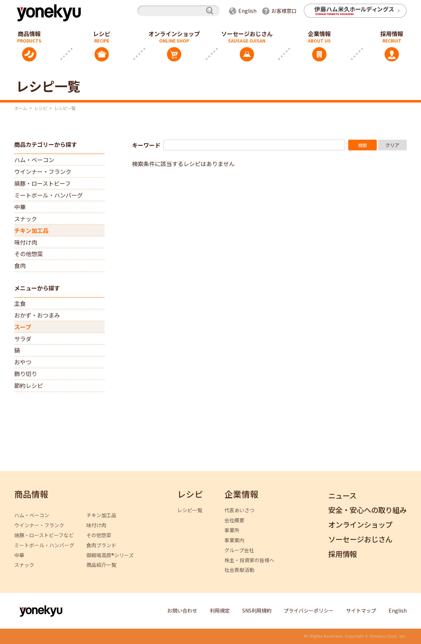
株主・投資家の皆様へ (249, 560)
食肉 (20, 265)
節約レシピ (28, 385)
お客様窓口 (284, 10)
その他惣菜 (28, 253)
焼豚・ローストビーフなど (43, 535)
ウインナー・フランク (42, 171)
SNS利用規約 (257, 610)
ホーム (20, 108)
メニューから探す (37, 288)
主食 (20, 303)
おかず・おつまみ (37, 315)
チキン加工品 (31, 230)
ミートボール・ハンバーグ (48, 195)
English (247, 10)
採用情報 (342, 554)
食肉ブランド (101, 545)
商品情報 (31, 494)
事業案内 (234, 540)
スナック (25, 218)
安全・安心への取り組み (367, 510)
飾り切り (25, 373)
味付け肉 (25, 242)
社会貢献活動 (239, 570)
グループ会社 (239, 550)
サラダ (22, 338)
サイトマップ (361, 610)
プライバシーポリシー (309, 610)
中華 (20, 207)
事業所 (231, 530)
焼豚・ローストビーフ (42, 183)
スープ (22, 327)
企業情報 (319, 33)
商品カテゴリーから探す (45, 144)
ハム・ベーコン (34, 159)
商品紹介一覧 (101, 565)
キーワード (146, 145)
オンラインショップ (174, 33)
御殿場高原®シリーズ (110, 555)
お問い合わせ (182, 610)
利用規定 (220, 610)
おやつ (22, 362)
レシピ (101, 33)
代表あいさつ (239, 510)
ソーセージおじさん (247, 33)
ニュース (342, 496)
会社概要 (234, 520)
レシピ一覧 (189, 510)
